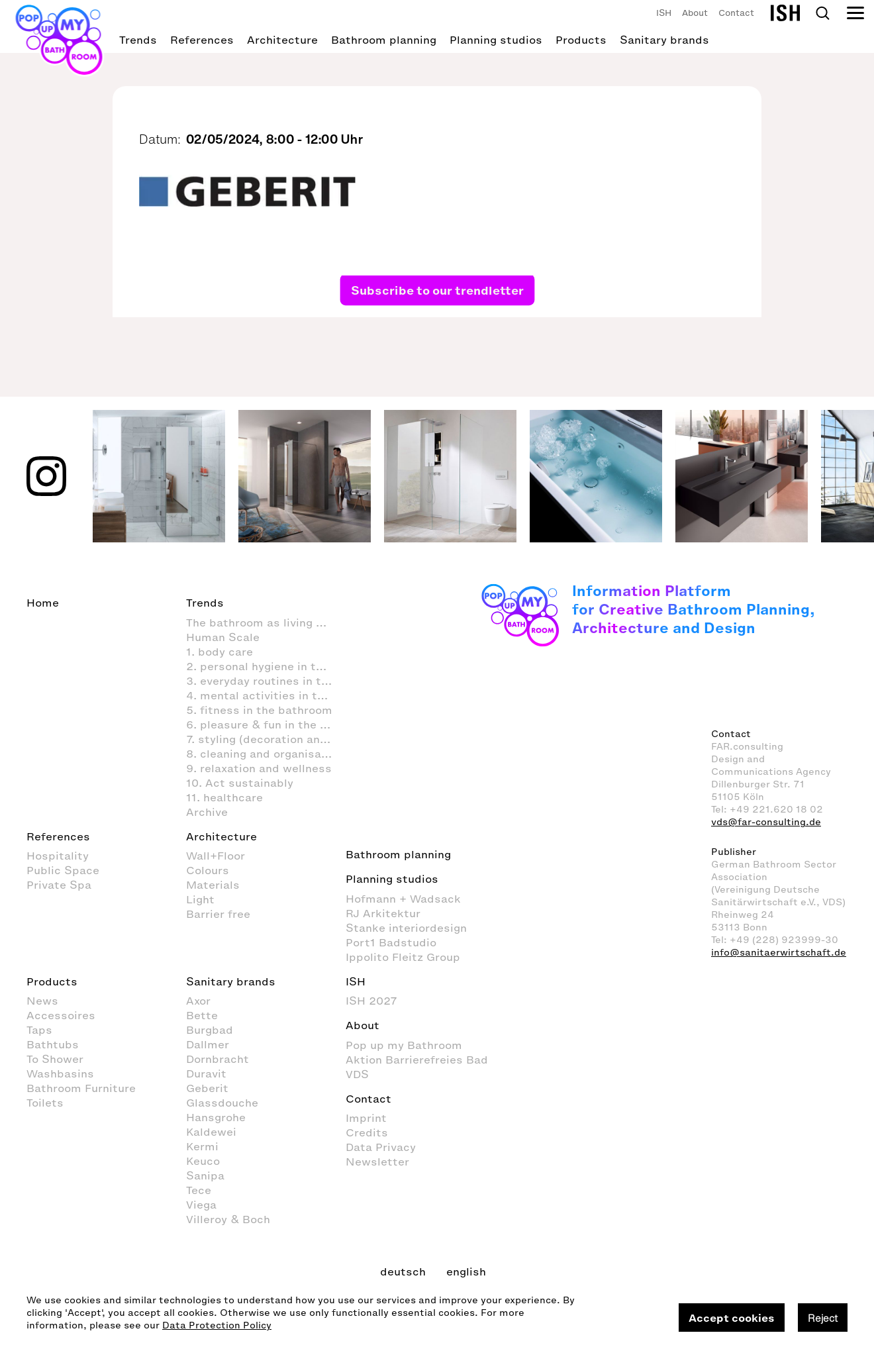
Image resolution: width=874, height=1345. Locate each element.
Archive (207, 812)
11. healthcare (224, 797)
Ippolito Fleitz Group (403, 957)
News (42, 1000)
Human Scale (223, 637)
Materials (213, 884)
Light (200, 899)
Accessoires (60, 1015)
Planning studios (496, 39)
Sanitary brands (664, 39)
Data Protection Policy (216, 1325)
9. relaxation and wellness (259, 768)
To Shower (54, 1059)
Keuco (203, 1161)
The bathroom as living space (266, 622)
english (466, 1271)
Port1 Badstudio (391, 942)
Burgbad (209, 1029)
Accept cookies (732, 1318)
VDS (357, 1074)
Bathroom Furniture (81, 1088)
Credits (367, 1132)
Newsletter (377, 1161)
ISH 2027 (371, 1000)
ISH (663, 13)
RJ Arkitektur (383, 913)
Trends (138, 39)
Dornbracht (217, 1059)
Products (581, 39)
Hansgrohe (216, 1117)
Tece (198, 1190)
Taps (39, 1029)
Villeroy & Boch (228, 1219)
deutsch (403, 1271)
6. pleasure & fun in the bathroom (266, 724)
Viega (201, 1204)
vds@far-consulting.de (766, 822)
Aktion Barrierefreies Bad (417, 1059)
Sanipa (205, 1175)
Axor (198, 1000)
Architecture (282, 39)
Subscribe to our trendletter (437, 290)
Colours (207, 870)
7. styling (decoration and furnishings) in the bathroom (266, 739)
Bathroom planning (383, 39)
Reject (823, 1318)
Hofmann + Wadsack (403, 898)
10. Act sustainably (239, 782)
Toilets (45, 1102)
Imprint (366, 1118)
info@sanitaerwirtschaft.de (778, 952)
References (202, 39)
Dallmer (207, 1044)
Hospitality (57, 855)
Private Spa (58, 884)
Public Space (62, 870)
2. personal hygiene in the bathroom (266, 666)
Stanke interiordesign (406, 928)
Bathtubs (52, 1044)
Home (42, 602)
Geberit (207, 1088)
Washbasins (60, 1073)
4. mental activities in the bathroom (266, 695)
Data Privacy (381, 1147)
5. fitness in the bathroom (259, 710)
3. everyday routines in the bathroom (266, 680)
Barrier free (218, 914)
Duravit (206, 1073)
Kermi (202, 1146)
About (695, 13)
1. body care (219, 651)
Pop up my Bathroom (404, 1045)
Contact (736, 13)
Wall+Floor (215, 855)
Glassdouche (222, 1102)
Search (822, 13)
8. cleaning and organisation (264, 753)
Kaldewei (211, 1131)
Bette (202, 1015)
